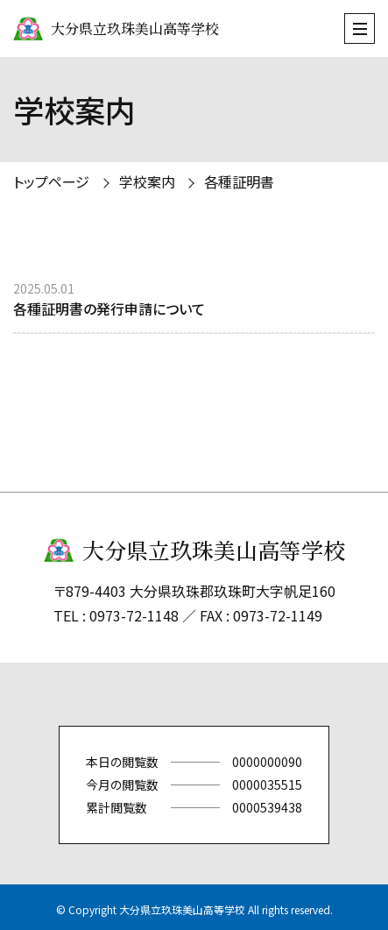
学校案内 (147, 181)
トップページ (51, 181)
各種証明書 (239, 181)
